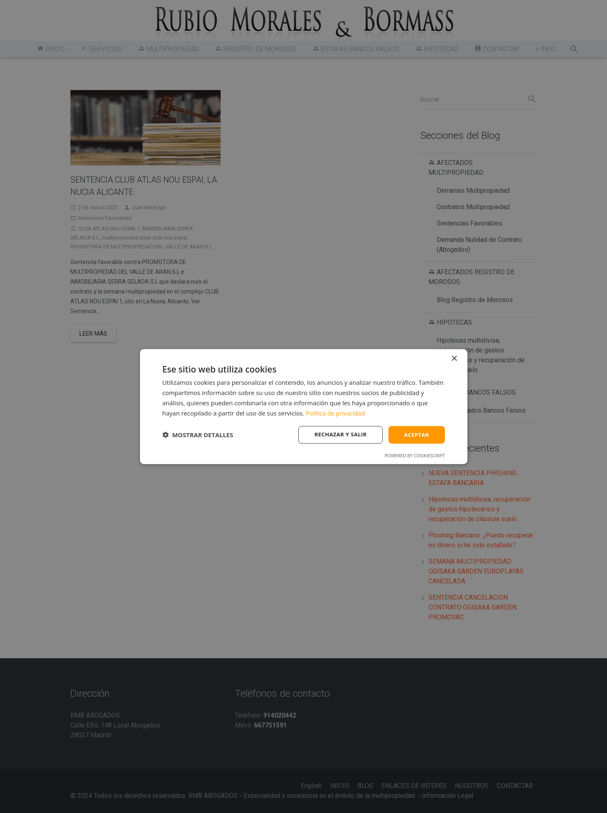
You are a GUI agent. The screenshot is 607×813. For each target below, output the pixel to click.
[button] (197, 434)
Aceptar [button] (415, 434)
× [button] (454, 358)
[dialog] (303, 406)
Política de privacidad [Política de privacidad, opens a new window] (336, 412)
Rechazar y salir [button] (338, 434)
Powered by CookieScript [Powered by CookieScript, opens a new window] (415, 456)
